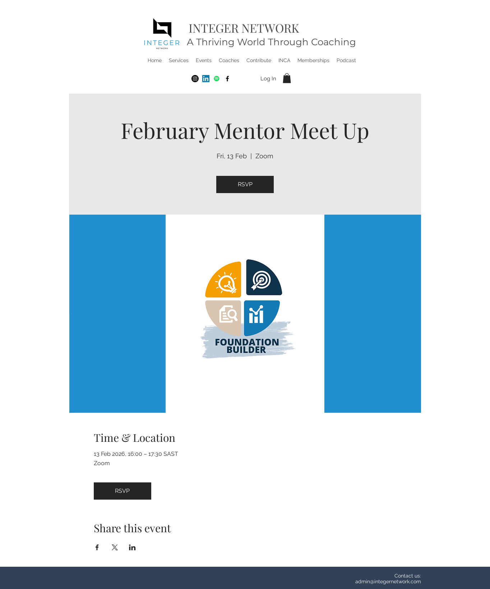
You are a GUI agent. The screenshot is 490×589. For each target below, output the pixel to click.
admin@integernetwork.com (388, 581)
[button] (178, 60)
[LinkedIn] (205, 78)
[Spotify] (216, 78)
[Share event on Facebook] (97, 547)
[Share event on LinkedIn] (132, 547)
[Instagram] (195, 78)
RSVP (245, 184)
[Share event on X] (114, 547)
